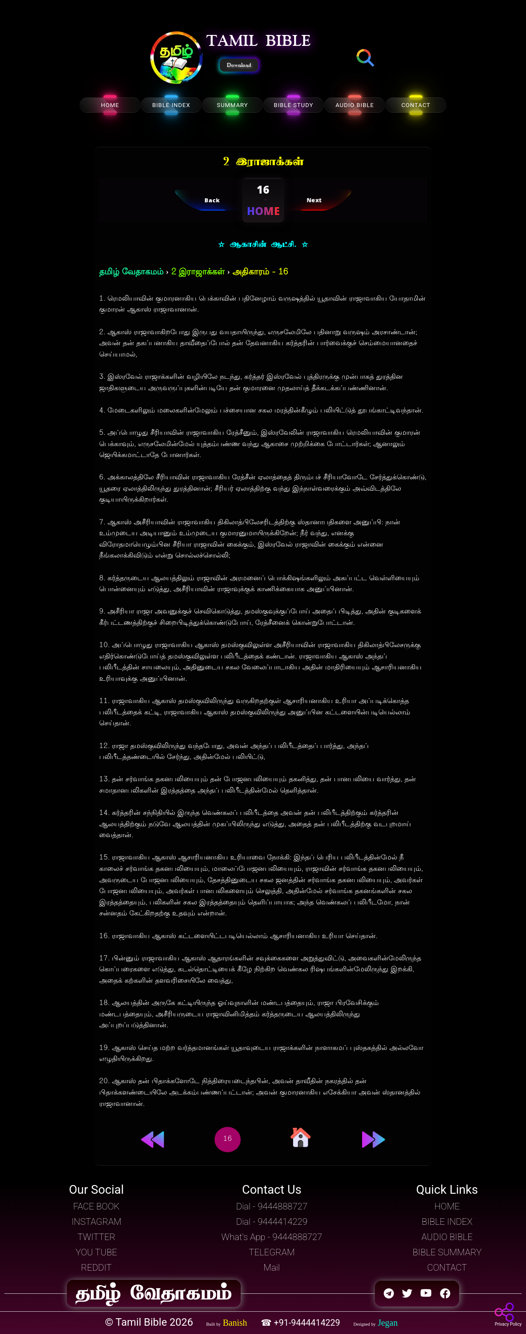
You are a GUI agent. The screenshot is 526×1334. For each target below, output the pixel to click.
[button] (176, 58)
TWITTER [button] (96, 1237)
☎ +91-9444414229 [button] (302, 1322)
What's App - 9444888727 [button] (271, 1237)
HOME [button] (447, 1206)
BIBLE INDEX (171, 105)
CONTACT (416, 105)
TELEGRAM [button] (272, 1252)
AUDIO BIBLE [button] (447, 1237)
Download (239, 65)
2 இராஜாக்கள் (198, 272)
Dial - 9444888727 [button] (271, 1206)
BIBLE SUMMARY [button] (446, 1252)
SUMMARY (232, 105)
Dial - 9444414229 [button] (271, 1221)
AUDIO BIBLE (355, 105)
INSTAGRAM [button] (96, 1221)
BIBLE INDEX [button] (447, 1221)
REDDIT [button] (96, 1267)
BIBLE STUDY (293, 105)
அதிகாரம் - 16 (260, 272)
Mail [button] (271, 1267)
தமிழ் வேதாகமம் (131, 272)
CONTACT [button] (447, 1267)
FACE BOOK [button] (96, 1206)
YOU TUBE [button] (96, 1252)
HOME (110, 105)
